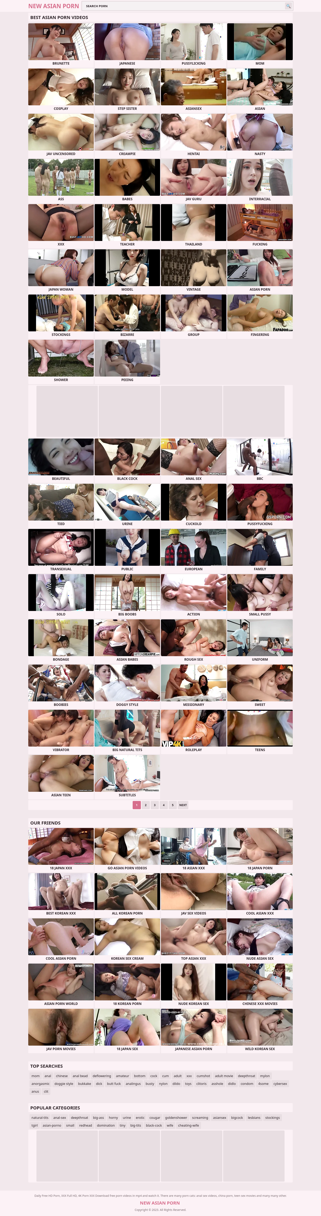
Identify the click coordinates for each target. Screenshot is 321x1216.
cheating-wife (188, 1125)
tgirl (35, 1125)
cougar (154, 1117)
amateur (122, 1076)
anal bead (80, 1076)
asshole (217, 1083)
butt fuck (114, 1083)
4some (263, 1083)
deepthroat (246, 1076)
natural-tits (40, 1117)
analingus (133, 1083)
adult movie (224, 1076)
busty (150, 1083)
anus (35, 1091)
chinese (62, 1076)
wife (170, 1125)
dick (99, 1083)
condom (247, 1083)
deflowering (102, 1076)
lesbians (254, 1117)
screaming (200, 1117)
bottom (140, 1076)
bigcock (237, 1117)
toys (188, 1083)
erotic (140, 1117)
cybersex (280, 1083)
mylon (265, 1076)
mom (36, 1076)
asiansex (219, 1117)
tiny (122, 1125)
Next (183, 805)
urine (127, 1117)
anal (48, 1076)
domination (106, 1125)
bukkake (84, 1083)
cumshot (203, 1076)
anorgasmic (41, 1083)
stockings (272, 1117)
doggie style (63, 1083)
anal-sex (59, 1117)
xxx (189, 1076)
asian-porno (52, 1125)
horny (113, 1117)
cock (153, 1076)
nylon (163, 1083)
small (70, 1125)
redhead (85, 1125)
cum (165, 1076)
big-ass (98, 1117)
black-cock (154, 1125)
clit (46, 1091)
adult (178, 1076)
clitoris (201, 1083)
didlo (232, 1083)
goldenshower (176, 1117)
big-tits (135, 1125)
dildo (176, 1083)
